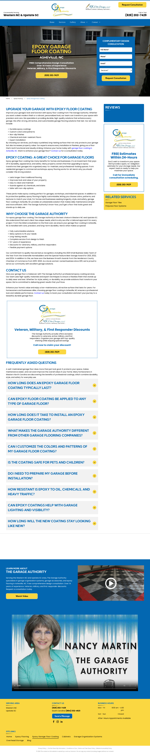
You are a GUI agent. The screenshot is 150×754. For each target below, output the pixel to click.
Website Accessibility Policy (104, 748)
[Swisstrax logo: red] (130, 552)
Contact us (56, 151)
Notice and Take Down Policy (86, 748)
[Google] (75, 540)
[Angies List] (75, 552)
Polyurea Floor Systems (115, 206)
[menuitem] (52, 22)
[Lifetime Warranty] (20, 552)
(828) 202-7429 (135, 15)
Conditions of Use (72, 748)
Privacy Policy (42, 748)
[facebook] (53, 722)
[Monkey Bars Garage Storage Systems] (130, 540)
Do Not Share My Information (56, 748)
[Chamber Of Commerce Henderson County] (47, 540)
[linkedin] (61, 722)
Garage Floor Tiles (113, 202)
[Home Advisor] (20, 540)
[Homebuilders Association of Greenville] (102, 540)
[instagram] (57, 722)
